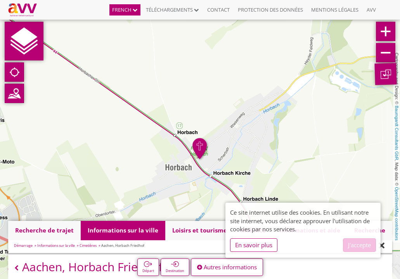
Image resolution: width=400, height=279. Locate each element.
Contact (218, 9)
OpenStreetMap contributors (397, 213)
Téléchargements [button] (172, 9)
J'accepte (359, 245)
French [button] (125, 9)
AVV (371, 9)
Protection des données (270, 9)
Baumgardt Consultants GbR (397, 133)
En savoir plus (253, 245)
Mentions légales (334, 9)
